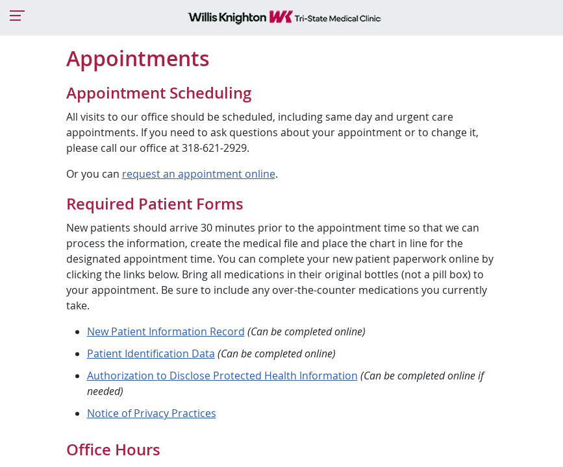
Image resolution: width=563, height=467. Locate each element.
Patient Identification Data (151, 353)
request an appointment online (198, 174)
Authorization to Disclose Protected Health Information (222, 375)
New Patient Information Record (166, 331)
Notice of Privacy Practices (151, 413)
